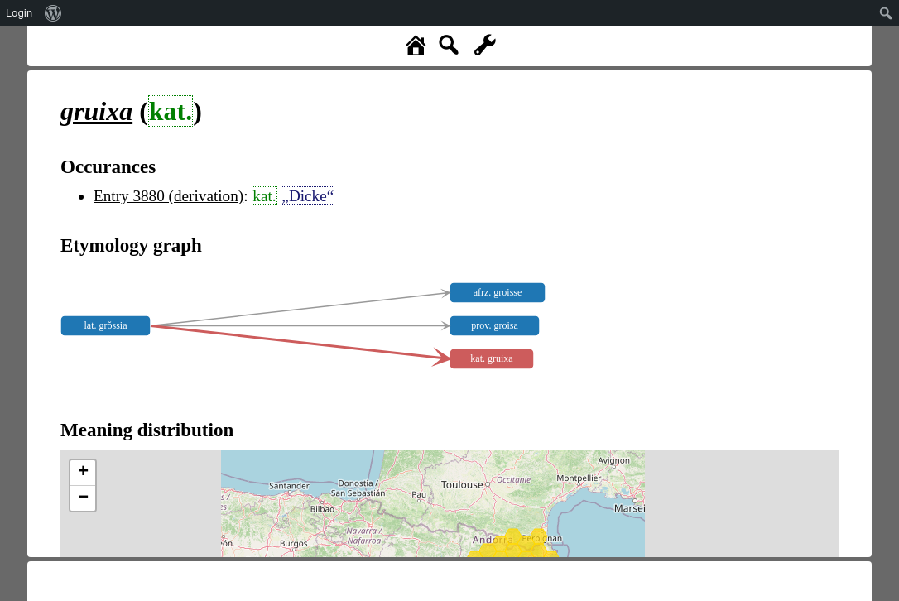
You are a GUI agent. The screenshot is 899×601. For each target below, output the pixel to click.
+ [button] (83, 472)
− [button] (83, 498)
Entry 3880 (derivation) (168, 195)
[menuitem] (53, 13)
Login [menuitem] (19, 13)
